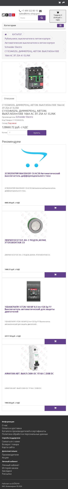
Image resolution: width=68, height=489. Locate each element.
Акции (5, 457)
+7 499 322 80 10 (29, 10)
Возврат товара (10, 444)
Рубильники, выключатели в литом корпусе (27, 38)
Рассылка (6, 473)
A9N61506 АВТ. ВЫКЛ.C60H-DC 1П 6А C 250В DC (29, 373)
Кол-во (4, 132)
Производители (10, 454)
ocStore (15, 483)
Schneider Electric (24, 116)
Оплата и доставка (12, 428)
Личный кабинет (10, 465)
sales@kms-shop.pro (29, 13)
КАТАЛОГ (17, 34)
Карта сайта (8, 447)
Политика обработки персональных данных (25, 434)
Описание (9, 98)
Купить (37, 132)
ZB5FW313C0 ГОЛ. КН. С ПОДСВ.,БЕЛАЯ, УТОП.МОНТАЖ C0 (25, 241)
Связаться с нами (11, 441)
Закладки (7, 470)
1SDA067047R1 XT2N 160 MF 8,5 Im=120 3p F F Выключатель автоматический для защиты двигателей (30, 309)
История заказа (10, 468)
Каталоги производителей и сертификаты (24, 431)
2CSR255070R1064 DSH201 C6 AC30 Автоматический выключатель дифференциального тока (32, 174)
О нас (4, 425)
